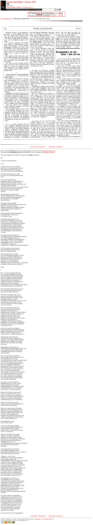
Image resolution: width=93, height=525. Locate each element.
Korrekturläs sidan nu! (49, 152)
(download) (38, 519)
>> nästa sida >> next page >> (55, 146)
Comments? (38, 9)
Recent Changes (25, 9)
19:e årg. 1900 (30, 2)
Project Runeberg (10, 9)
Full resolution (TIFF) (6, 18)
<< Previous (25, 7)
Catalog (18, 9)
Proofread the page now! (48, 151)
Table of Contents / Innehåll (13, 7)
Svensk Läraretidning (14, 2)
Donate (32, 9)
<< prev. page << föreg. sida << (38, 146)
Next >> (31, 7)
